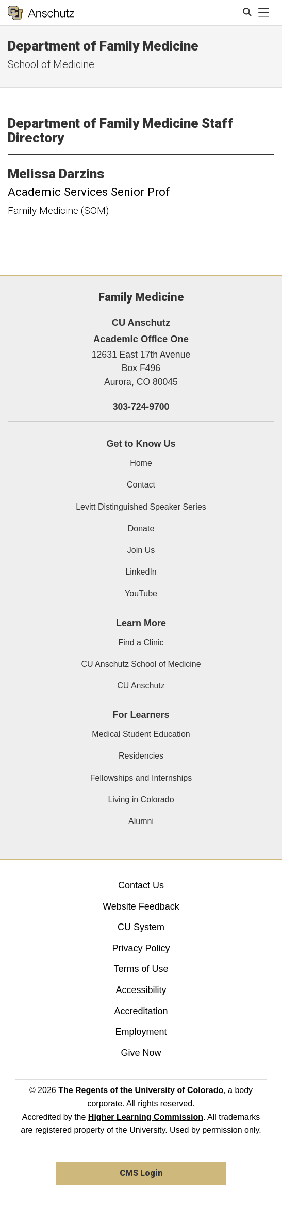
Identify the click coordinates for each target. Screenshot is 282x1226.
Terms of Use (140, 969)
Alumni (141, 821)
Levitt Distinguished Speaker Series (141, 506)
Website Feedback (141, 906)
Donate (141, 528)
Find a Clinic (140, 642)
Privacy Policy (141, 948)
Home (141, 463)
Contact (141, 484)
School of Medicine (51, 64)
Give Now (141, 1053)
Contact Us (141, 885)
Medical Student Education (141, 734)
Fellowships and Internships (141, 778)
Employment (141, 1032)
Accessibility (140, 990)
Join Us (141, 550)
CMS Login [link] (141, 1173)
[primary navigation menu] (264, 13)
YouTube (141, 593)
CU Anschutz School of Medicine (141, 664)
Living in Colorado (141, 799)
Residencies (141, 755)
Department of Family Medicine (103, 46)
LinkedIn (141, 571)
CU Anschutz (140, 685)
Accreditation (141, 1011)
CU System (141, 927)
